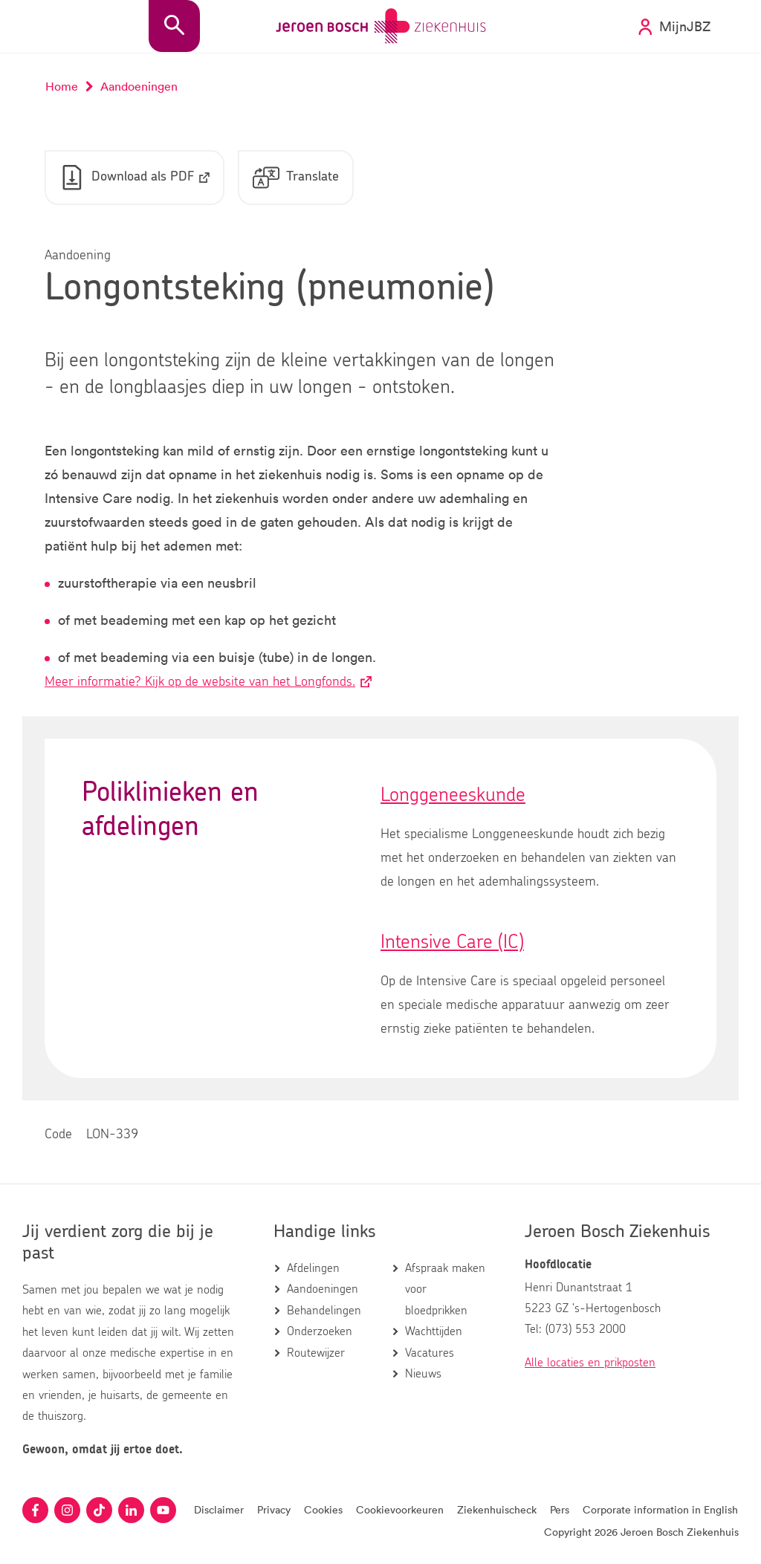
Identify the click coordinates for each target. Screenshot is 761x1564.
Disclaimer (219, 1509)
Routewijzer (316, 1353)
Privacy (274, 1509)
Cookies (323, 1509)
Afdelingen (313, 1268)
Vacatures (429, 1353)
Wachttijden (433, 1331)
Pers (559, 1509)
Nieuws (423, 1374)
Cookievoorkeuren (400, 1509)
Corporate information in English (660, 1509)
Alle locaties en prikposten (590, 1363)
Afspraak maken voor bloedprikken (445, 1289)
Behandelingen (324, 1311)
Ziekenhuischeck (497, 1509)
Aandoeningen (322, 1289)
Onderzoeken (319, 1331)
